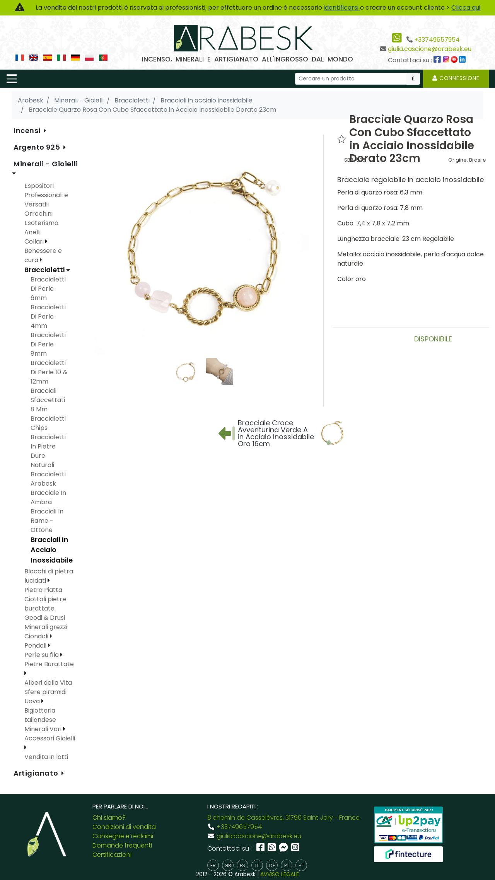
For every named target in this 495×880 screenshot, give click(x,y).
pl (286, 865)
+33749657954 (437, 39)
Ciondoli (37, 636)
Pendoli (36, 645)
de (272, 865)
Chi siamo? (109, 817)
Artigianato (37, 773)
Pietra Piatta (43, 589)
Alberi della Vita (48, 682)
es (242, 865)
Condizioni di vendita (124, 826)
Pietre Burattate (49, 664)
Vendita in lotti (46, 756)
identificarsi (342, 7)
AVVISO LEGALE (279, 874)
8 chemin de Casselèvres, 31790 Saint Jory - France (283, 817)
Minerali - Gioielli (46, 164)
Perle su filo (42, 654)
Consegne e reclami (122, 836)
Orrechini (38, 213)
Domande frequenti (122, 845)
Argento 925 (38, 147)
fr (213, 865)
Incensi (28, 130)
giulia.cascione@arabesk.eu (429, 48)
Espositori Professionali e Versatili (46, 195)
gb (227, 865)
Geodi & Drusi (44, 617)
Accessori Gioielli (49, 738)
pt (301, 865)
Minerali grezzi (45, 626)
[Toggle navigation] (11, 79)
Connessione (456, 78)
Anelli (32, 232)
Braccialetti (45, 270)
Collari (34, 241)
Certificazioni (111, 854)
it (257, 865)
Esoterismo (41, 222)
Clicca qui (465, 7)
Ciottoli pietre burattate (45, 604)
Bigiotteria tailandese (40, 715)
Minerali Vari (43, 729)
